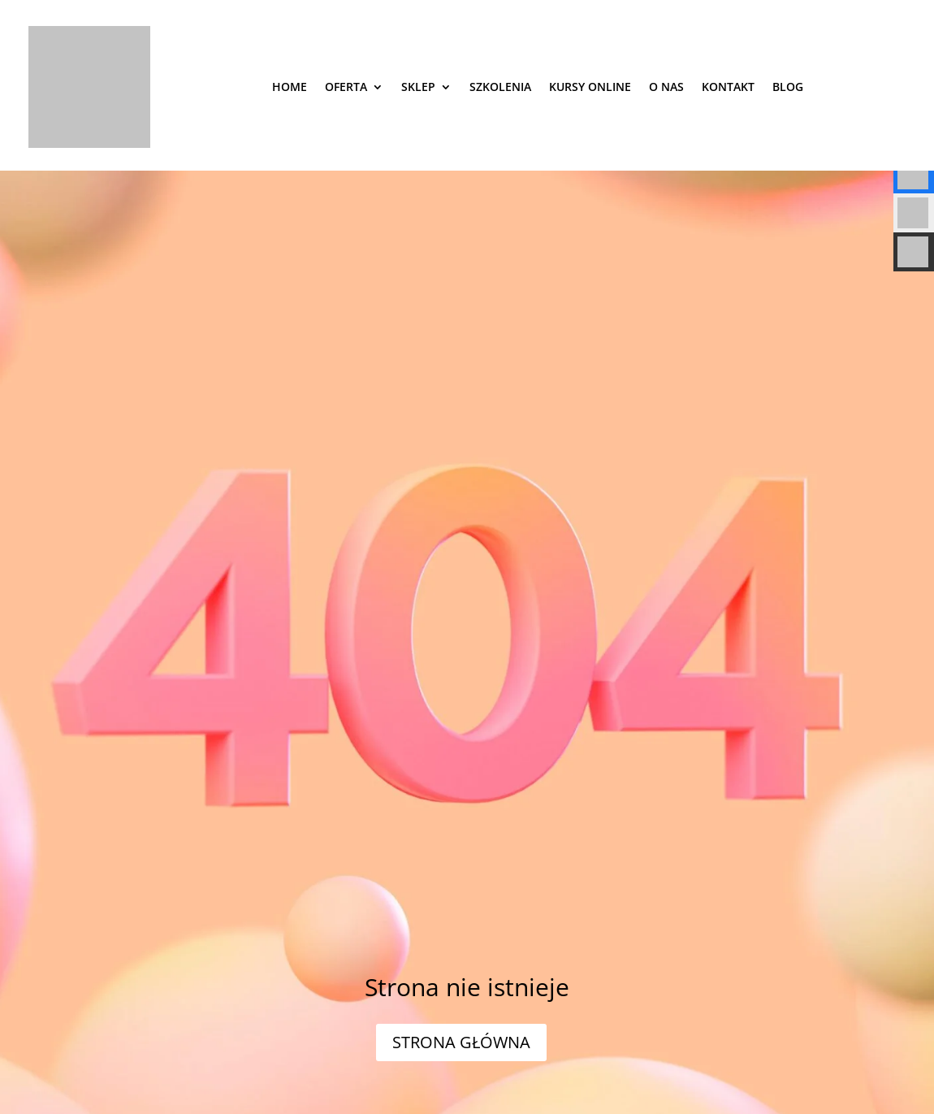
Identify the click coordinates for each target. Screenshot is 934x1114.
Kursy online (590, 86)
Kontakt (728, 86)
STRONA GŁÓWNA (461, 1042)
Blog (787, 86)
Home (289, 86)
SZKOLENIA (500, 86)
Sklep (418, 86)
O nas (666, 86)
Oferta (346, 86)
